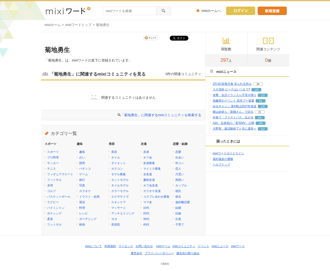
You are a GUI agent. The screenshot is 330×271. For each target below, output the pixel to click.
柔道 (50, 219)
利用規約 (110, 246)
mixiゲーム (163, 246)
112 (263, 129)
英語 (82, 202)
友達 (146, 152)
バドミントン (56, 208)
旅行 (82, 180)
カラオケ (85, 191)
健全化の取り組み (188, 253)
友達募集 (149, 163)
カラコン (117, 168)
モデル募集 (118, 174)
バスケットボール (58, 196)
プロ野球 (53, 157)
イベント (203, 246)
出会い (179, 157)
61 (260, 101)
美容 (114, 152)
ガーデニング (88, 219)
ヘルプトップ (221, 164)
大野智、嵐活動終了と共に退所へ (234, 128)
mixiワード (238, 246)
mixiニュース (220, 246)
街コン (179, 163)
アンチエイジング (123, 213)
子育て (179, 224)
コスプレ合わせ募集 (156, 196)
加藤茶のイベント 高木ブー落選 (233, 100)
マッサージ (118, 208)
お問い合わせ (144, 246)
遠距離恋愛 (182, 202)
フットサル (54, 180)
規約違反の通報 (223, 159)
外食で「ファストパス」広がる (233, 117)
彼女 (178, 196)
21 (259, 112)
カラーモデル (120, 191)
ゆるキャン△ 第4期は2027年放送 (235, 106)
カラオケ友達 (152, 191)
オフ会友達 (150, 185)
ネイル (115, 157)
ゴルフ (51, 191)
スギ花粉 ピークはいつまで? (231, 89)
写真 (82, 185)
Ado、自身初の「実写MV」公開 (233, 123)
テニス (51, 168)
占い (82, 157)
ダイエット (118, 163)
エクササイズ (120, 196)
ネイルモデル (120, 185)
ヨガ (114, 219)
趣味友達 (149, 180)
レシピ (83, 213)
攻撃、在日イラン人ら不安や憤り (234, 95)
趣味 (82, 152)
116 (256, 89)
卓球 (50, 185)
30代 (146, 219)
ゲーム (83, 174)
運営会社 (136, 253)
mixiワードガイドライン (228, 153)
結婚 (178, 208)
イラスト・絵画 (89, 196)
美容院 (115, 224)
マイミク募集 (152, 168)
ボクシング (54, 213)
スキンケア (118, 202)
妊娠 (178, 213)
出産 (178, 219)
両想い (179, 180)
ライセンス (125, 246)
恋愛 (178, 152)
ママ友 (147, 202)
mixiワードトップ (78, 25)
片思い (179, 174)
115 (263, 95)
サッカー (53, 163)
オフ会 (147, 157)
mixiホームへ (211, 11)
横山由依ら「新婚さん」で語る (233, 112)
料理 (82, 208)
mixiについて (93, 246)
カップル (181, 185)
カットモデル (120, 180)
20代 (146, 213)
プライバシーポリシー (159, 253)
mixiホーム (53, 25)
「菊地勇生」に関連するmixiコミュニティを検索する (161, 115)
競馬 (82, 163)
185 (260, 117)
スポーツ (53, 152)
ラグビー (53, 202)
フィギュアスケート (60, 174)
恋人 (178, 168)
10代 (146, 208)
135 (263, 106)
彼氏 (178, 191)
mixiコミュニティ (184, 246)
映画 (82, 224)
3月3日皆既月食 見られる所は (232, 84)
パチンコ (85, 168)
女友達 (147, 174)
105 (261, 123)
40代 (146, 224)
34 (258, 84)
